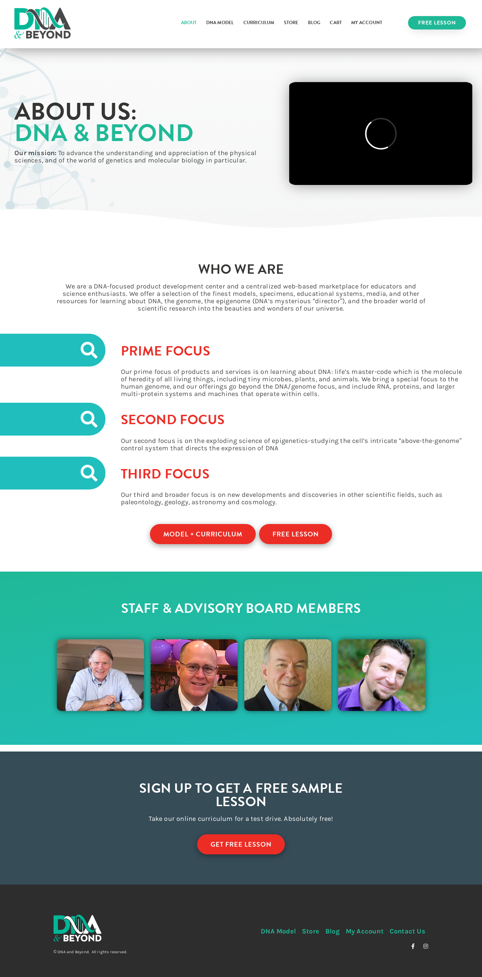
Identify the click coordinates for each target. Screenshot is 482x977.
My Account (366, 22)
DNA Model (220, 22)
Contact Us (407, 931)
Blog (314, 22)
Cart (336, 22)
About (189, 22)
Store (291, 22)
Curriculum (258, 22)
